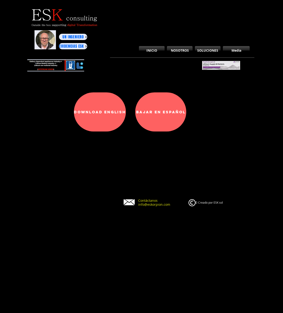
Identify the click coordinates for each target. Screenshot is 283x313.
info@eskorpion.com (154, 204)
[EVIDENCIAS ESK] (73, 46)
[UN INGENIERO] (73, 37)
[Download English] (100, 111)
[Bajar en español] (160, 111)
